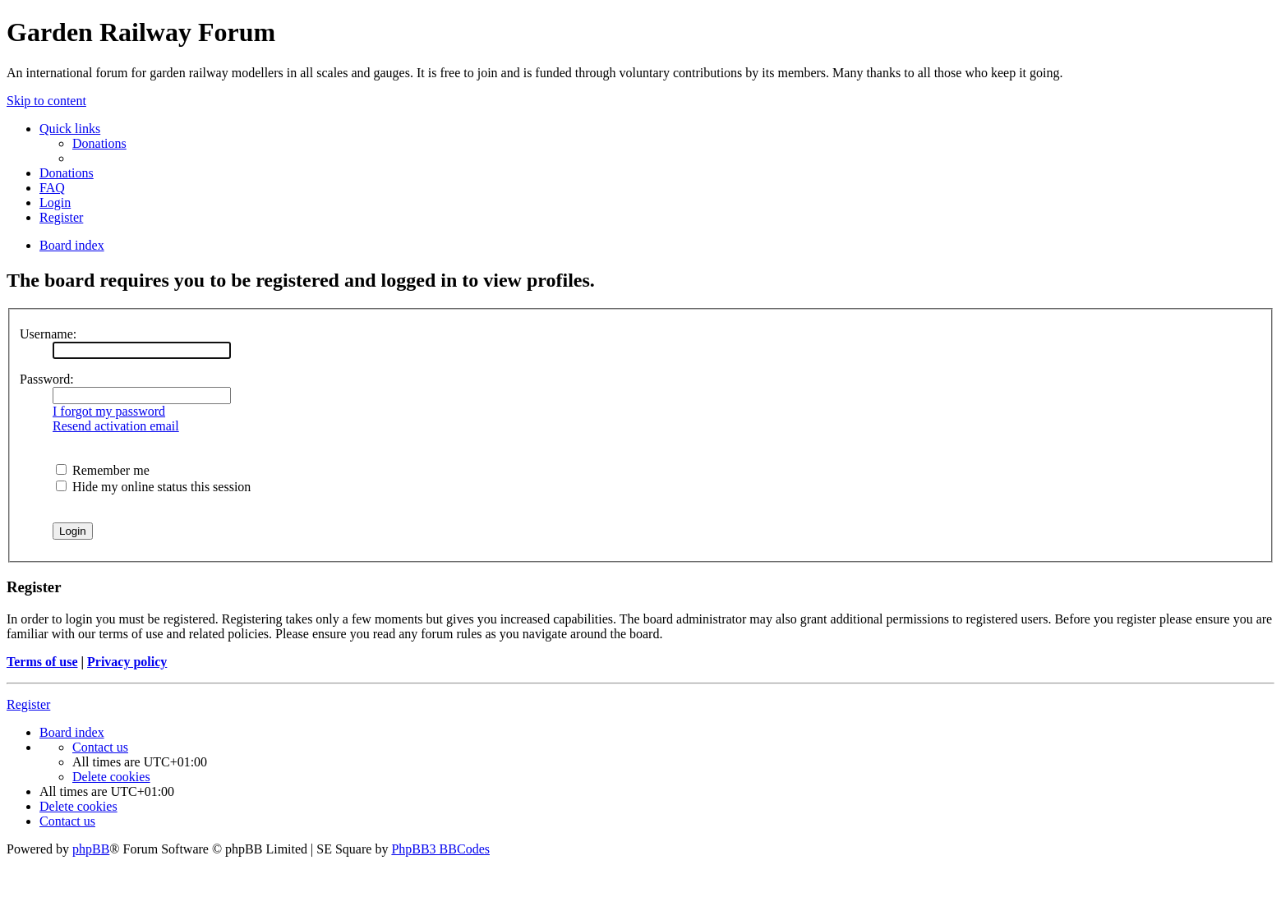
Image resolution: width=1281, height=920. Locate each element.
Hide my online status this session (153, 487)
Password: (47, 379)
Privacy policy (127, 662)
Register (28, 704)
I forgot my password (109, 411)
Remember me (103, 470)
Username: (48, 334)
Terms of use (42, 662)
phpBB (90, 849)
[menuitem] (99, 143)
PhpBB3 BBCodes (440, 849)
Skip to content (46, 101)
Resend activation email (116, 426)
